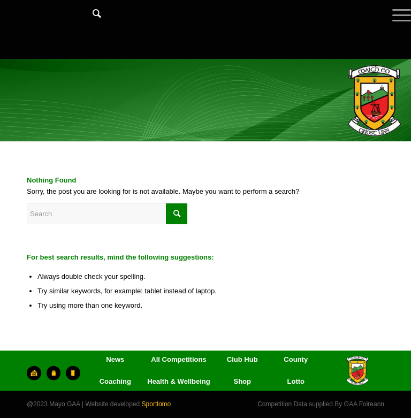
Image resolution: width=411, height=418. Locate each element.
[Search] (91, 13)
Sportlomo (156, 404)
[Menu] (396, 24)
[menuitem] (91, 24)
